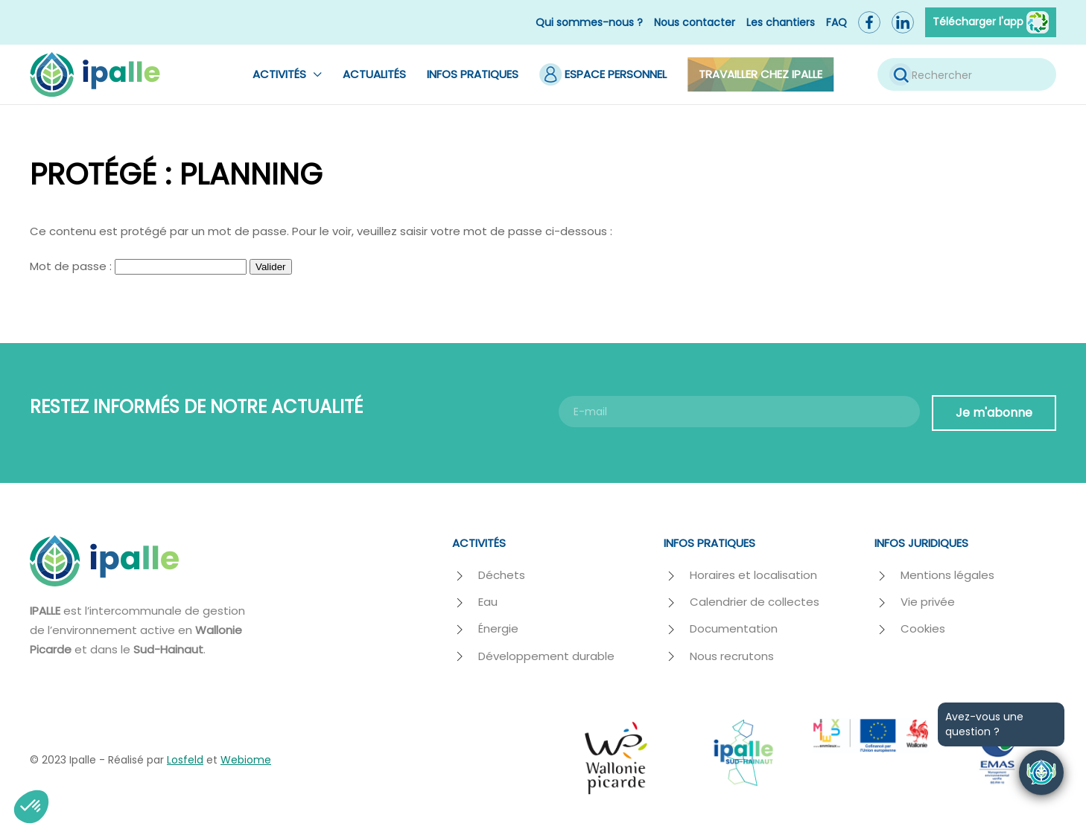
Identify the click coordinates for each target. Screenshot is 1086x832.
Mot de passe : (138, 266)
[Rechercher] (966, 74)
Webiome (245, 759)
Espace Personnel (603, 74)
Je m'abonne (994, 412)
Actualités (374, 74)
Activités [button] (287, 74)
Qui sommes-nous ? (589, 22)
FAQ (836, 22)
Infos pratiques (472, 74)
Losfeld (185, 759)
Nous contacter (694, 22)
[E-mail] (739, 411)
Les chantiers (780, 22)
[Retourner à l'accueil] (95, 74)
